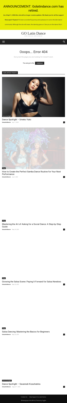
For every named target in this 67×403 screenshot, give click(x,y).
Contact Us (24, 397)
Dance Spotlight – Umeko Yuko (16, 119)
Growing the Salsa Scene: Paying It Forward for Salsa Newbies (31, 281)
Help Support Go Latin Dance (37, 397)
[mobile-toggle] (3, 41)
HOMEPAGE (40, 63)
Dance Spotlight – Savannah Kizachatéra (21, 384)
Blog (4, 168)
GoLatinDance (6, 122)
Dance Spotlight (7, 116)
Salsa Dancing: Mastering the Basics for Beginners (26, 331)
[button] (64, 41)
